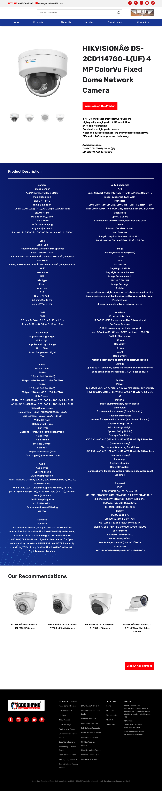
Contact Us (143, 22)
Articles (89, 22)
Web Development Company (112, 781)
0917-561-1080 (135, 728)
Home (16, 22)
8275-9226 (128, 721)
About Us (66, 22)
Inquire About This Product (100, 106)
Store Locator (115, 22)
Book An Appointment (139, 665)
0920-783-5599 (135, 725)
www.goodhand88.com (133, 734)
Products (38, 22)
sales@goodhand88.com (134, 731)
